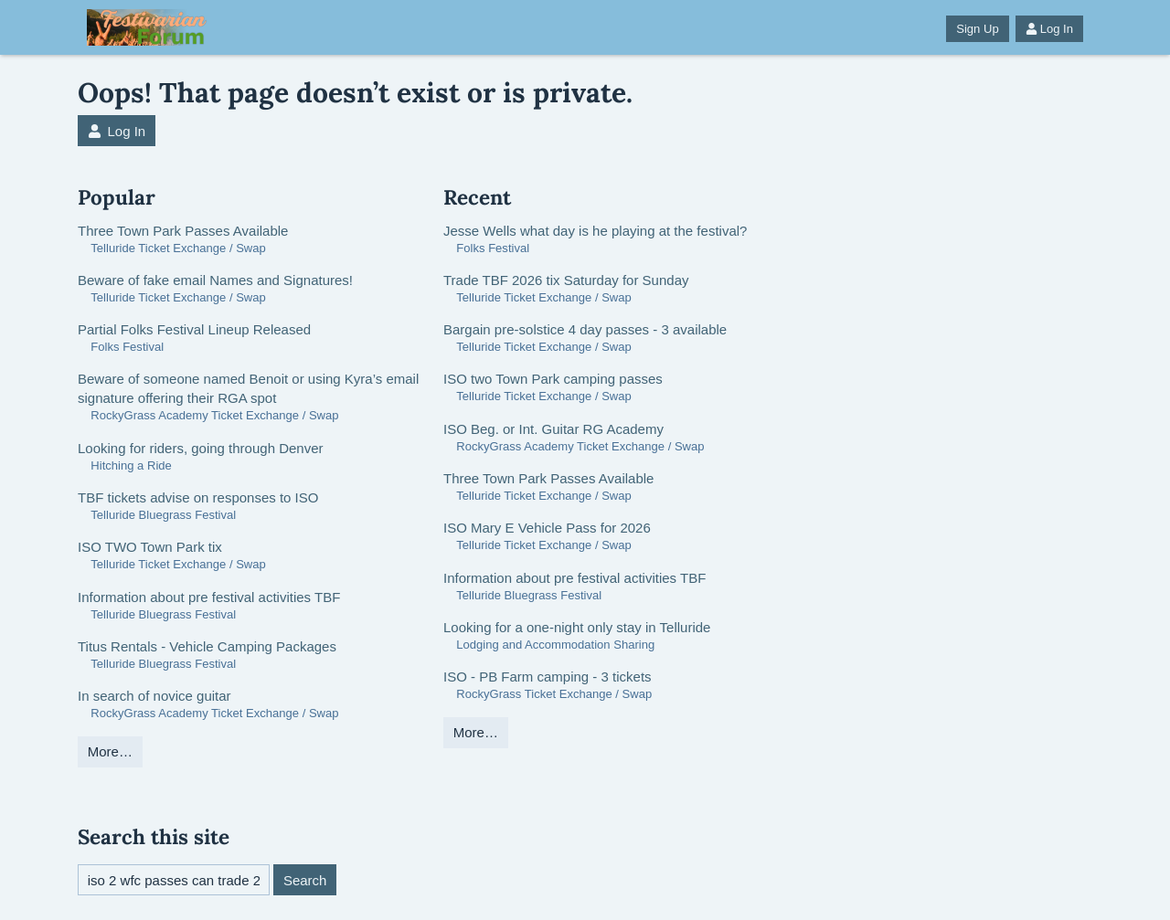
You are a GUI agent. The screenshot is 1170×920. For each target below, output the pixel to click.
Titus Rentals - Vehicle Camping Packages (207, 646)
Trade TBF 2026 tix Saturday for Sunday (565, 280)
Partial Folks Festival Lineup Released (194, 329)
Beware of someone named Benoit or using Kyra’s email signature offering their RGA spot (248, 388)
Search (305, 880)
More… (110, 751)
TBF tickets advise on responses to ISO (198, 497)
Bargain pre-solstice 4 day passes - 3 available (585, 329)
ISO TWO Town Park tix (150, 547)
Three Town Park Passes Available (183, 230)
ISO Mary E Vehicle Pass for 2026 (547, 527)
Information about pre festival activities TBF (209, 597)
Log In (1049, 29)
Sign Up (977, 29)
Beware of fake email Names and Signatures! (215, 280)
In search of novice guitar (154, 695)
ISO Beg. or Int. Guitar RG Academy (553, 429)
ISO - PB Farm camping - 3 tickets (547, 676)
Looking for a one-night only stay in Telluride (576, 627)
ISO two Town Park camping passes (553, 378)
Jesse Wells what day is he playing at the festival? (595, 230)
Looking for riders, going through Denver (201, 448)
